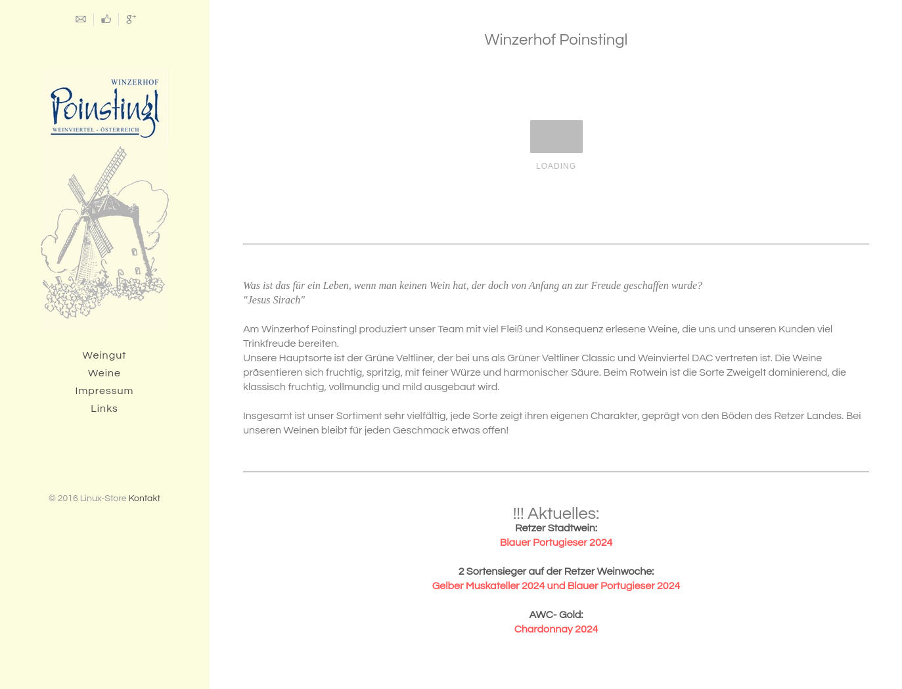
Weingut (105, 355)
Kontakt (144, 498)
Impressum (105, 391)
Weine (104, 373)
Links (104, 408)
